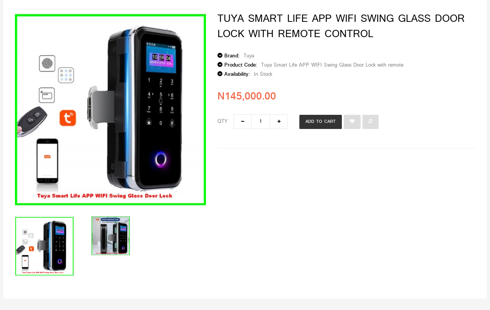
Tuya (248, 56)
